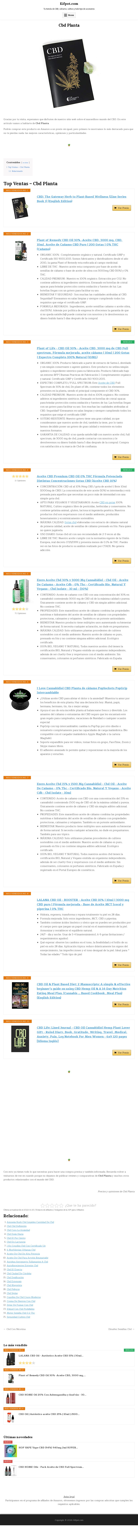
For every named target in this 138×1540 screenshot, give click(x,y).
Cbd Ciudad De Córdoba (19, 1288)
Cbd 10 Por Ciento (16, 1253)
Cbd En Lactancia (16, 1257)
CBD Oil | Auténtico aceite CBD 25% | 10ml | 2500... (49, 1429)
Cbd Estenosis (14, 1296)
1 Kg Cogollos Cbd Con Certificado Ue (27, 1261)
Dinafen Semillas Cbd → (121, 1344)
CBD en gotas (107, 508)
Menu (71, 15)
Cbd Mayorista (15, 1300)
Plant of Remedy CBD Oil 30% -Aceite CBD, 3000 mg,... (52, 1390)
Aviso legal (69, 1511)
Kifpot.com (69, 3)
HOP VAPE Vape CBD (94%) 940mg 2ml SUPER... (48, 1462)
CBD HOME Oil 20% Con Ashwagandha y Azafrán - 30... (52, 1410)
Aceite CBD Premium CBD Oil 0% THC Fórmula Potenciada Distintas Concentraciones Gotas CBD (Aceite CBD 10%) (81, 483)
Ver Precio (123, 209)
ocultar (25, 162)
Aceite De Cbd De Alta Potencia (24, 1269)
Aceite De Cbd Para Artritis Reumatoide (28, 1272)
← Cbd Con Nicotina (15, 1344)
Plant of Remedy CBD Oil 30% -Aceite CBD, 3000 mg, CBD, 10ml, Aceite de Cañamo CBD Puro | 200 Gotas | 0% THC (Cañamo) (82, 245)
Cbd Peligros (13, 1304)
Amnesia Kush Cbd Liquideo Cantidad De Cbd (31, 1237)
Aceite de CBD (106, 387)
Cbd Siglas (12, 1308)
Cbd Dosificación (16, 1292)
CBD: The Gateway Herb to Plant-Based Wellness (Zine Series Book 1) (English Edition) (83, 199)
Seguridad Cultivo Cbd (19, 1332)
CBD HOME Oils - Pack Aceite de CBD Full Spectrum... (51, 1482)
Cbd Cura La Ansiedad (19, 1245)
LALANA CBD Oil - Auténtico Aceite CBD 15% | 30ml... (51, 1371)
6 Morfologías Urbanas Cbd (22, 1265)
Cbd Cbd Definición (17, 1241)
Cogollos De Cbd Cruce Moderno (24, 1312)
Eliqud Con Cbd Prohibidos (21, 1324)
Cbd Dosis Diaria (16, 1249)
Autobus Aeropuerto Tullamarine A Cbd (28, 1276)
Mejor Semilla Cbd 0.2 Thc (21, 1328)
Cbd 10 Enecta (15, 1284)
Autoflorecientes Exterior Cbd (23, 1280)
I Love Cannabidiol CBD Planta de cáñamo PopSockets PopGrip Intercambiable (77, 698)
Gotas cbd (70, 528)
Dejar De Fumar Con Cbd (20, 1320)
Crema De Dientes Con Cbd (21, 1316)
